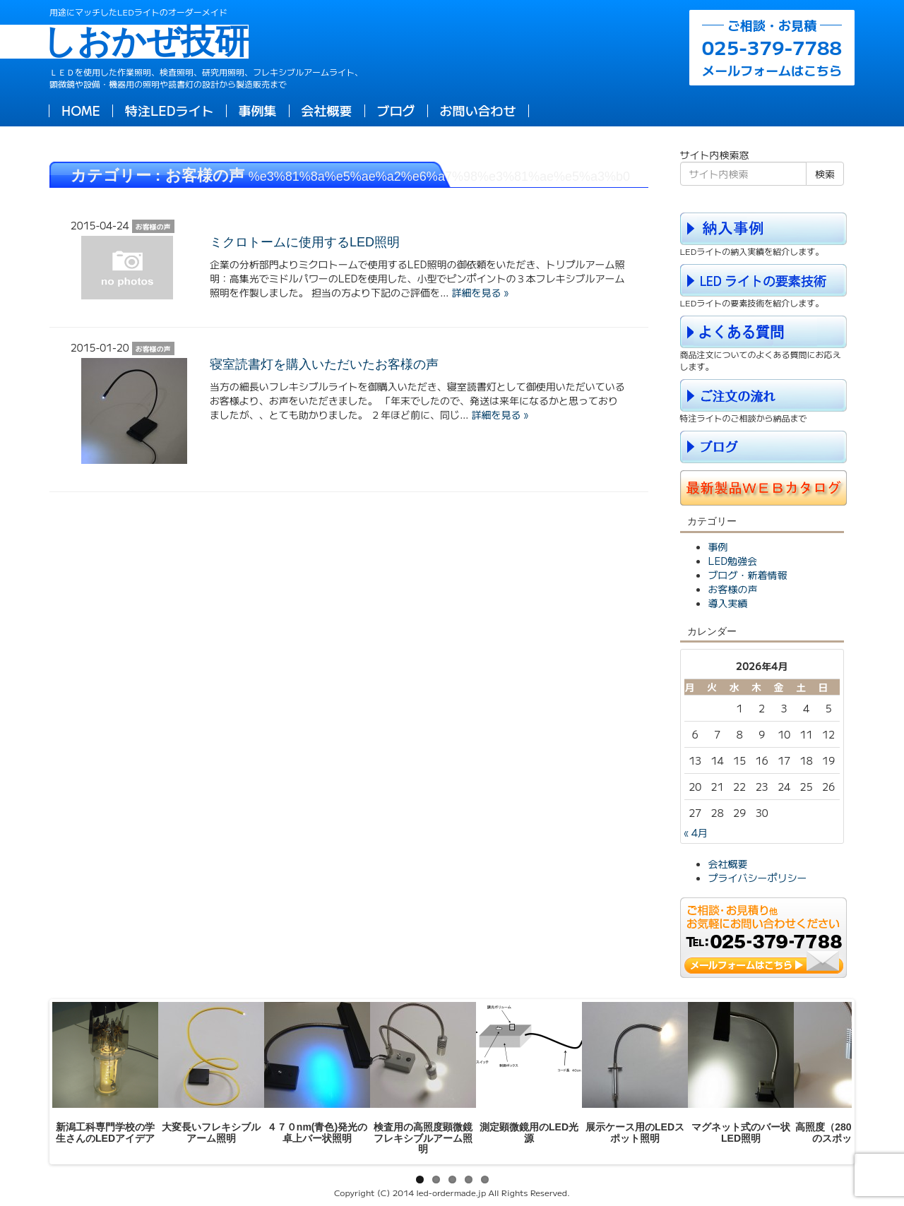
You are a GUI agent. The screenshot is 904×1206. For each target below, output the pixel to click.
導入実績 (728, 603)
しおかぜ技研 (149, 42)
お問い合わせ (478, 110)
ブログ (396, 110)
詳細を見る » (479, 292)
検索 (825, 174)
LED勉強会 (733, 561)
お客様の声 (733, 589)
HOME (80, 110)
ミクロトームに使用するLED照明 (305, 242)
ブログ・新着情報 (747, 575)
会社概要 (327, 110)
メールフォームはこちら (772, 47)
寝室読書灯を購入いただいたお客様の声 (324, 364)
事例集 (258, 110)
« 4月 (696, 832)
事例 (718, 546)
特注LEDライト (169, 110)
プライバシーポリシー (757, 878)
